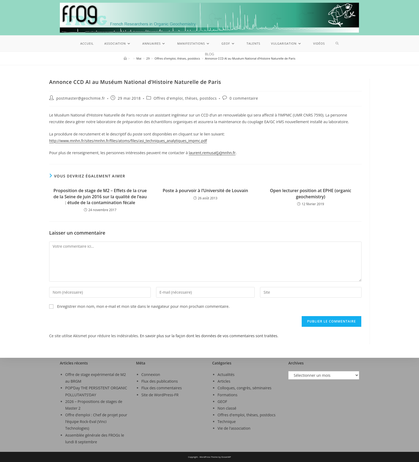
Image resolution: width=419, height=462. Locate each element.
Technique (227, 421)
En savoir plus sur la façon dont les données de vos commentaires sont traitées (208, 335)
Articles (224, 381)
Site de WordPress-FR (160, 394)
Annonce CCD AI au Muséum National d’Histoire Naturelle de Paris (250, 58)
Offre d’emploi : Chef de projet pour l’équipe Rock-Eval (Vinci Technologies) (96, 421)
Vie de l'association (234, 428)
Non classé (227, 408)
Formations (227, 394)
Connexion (150, 374)
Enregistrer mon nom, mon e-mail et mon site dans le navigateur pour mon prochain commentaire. (143, 306)
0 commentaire (244, 98)
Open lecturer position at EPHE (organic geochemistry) (310, 193)
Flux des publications (159, 381)
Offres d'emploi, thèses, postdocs (185, 98)
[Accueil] (125, 58)
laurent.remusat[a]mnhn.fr (212, 152)
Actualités (226, 374)
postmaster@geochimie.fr (80, 98)
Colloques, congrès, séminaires (244, 387)
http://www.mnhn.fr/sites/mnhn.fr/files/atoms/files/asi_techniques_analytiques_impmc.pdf (128, 140)
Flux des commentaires (161, 387)
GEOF (222, 401)
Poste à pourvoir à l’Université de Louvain (205, 190)
